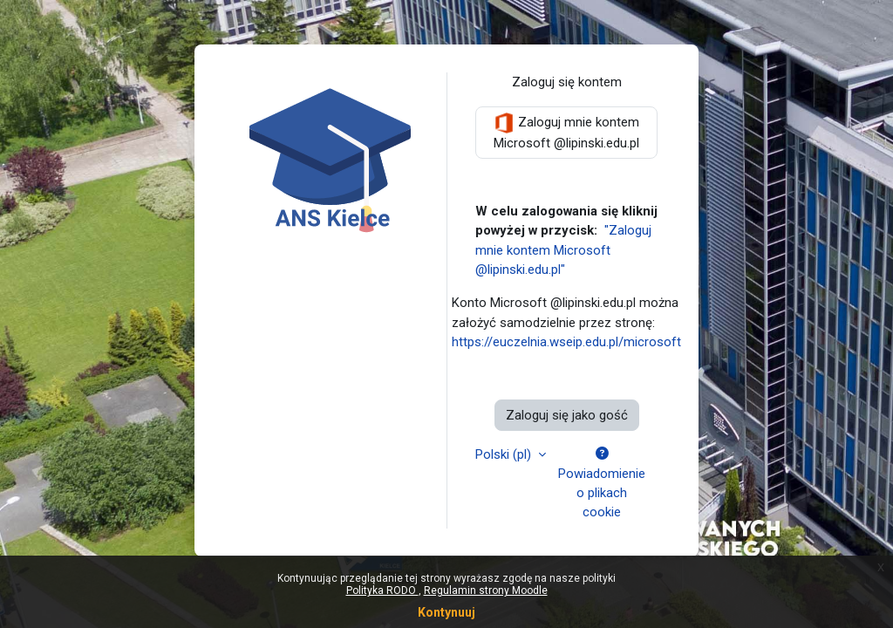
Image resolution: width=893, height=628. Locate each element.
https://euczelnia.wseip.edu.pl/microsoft (566, 342)
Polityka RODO (382, 590)
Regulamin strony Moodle (486, 590)
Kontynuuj (446, 612)
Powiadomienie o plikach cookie (601, 483)
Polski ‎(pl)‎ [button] (505, 454)
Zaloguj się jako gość (567, 415)
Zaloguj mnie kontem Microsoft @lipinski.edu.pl (566, 132)
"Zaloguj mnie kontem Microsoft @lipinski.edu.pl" (563, 249)
